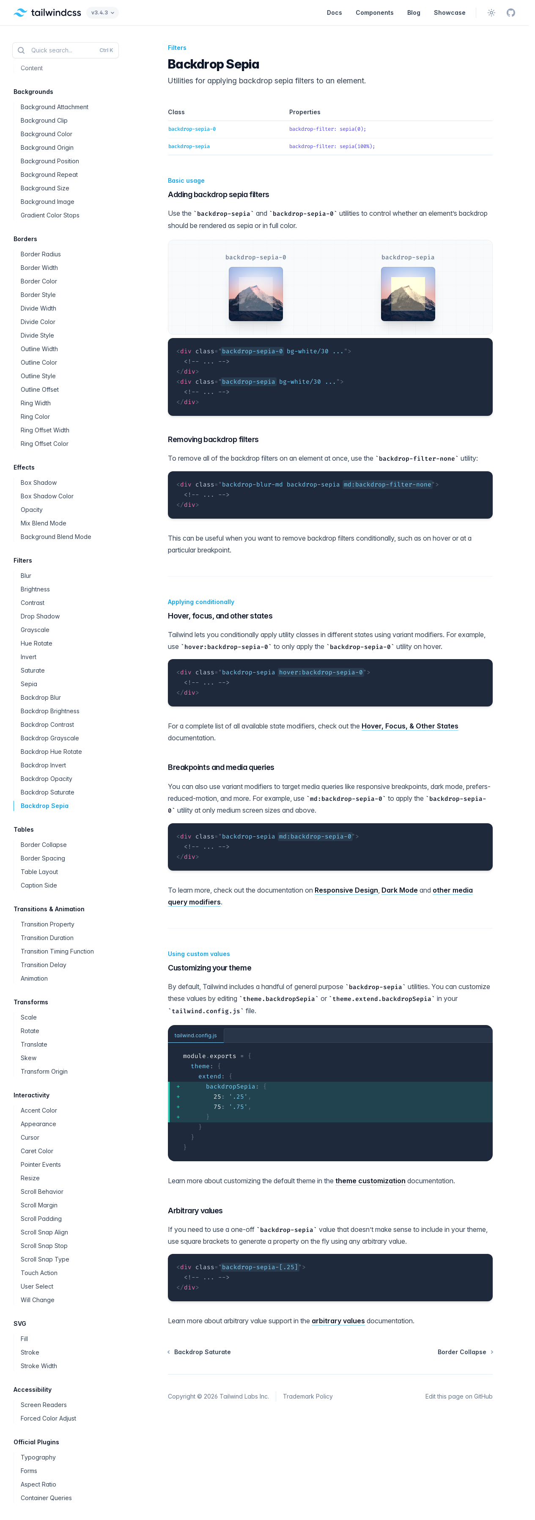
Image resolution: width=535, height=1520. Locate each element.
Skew (28, 1057)
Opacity (32, 509)
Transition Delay (43, 964)
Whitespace (38, 27)
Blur (26, 575)
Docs (334, 12)
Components (375, 12)
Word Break (38, 40)
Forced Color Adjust (48, 1418)
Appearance (38, 1123)
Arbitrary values (194, 1210)
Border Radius (41, 254)
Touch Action (39, 1272)
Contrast (32, 602)
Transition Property (47, 924)
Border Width (39, 267)
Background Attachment (54, 106)
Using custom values (197, 954)
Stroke (30, 1352)
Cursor (30, 1137)
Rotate (30, 1030)
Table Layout (39, 871)
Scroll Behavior (42, 1191)
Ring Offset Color (45, 443)
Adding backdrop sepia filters (217, 194)
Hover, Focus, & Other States (410, 726)
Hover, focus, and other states (219, 615)
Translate (34, 1044)
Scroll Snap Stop (44, 1245)
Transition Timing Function (57, 951)
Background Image (47, 201)
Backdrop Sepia (45, 805)
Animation (34, 978)
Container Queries (46, 1497)
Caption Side (39, 885)
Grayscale (35, 629)
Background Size (45, 188)
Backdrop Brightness (50, 711)
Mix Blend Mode (43, 523)
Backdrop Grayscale (50, 738)
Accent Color (39, 1110)
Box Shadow (39, 482)
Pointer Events (41, 1164)
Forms (29, 1470)
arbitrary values (338, 1321)
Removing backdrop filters (212, 439)
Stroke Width (39, 1365)
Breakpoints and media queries (219, 767)
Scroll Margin (39, 1205)
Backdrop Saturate (47, 792)
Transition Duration (47, 937)
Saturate (33, 670)
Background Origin (47, 147)
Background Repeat (49, 174)
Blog (413, 12)
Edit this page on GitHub (459, 1396)
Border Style (38, 294)
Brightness (35, 589)
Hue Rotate (36, 643)
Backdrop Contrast (47, 724)
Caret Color (37, 1150)
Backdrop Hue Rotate (51, 751)
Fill (24, 1338)
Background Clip (44, 120)
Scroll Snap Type (45, 1259)
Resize (30, 1178)
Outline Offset (40, 389)
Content (32, 67)
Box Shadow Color (47, 496)
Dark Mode (399, 890)
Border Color (39, 281)
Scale (29, 1017)
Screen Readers (44, 1404)
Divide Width (38, 308)
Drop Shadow (40, 616)
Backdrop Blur (41, 697)
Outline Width (39, 348)
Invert (28, 656)
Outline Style (38, 375)
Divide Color (38, 321)
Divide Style (37, 335)
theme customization (370, 1180)
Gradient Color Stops (50, 215)
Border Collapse (44, 844)
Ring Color (35, 416)
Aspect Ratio (38, 1484)
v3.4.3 (102, 12)
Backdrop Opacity (46, 778)
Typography (38, 1457)
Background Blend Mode (56, 536)
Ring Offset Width (45, 430)
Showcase (450, 12)
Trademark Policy (308, 1396)
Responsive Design (346, 890)
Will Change (38, 1299)
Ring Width (36, 403)
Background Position (50, 161)
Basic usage (185, 181)
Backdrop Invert (43, 765)
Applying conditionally (199, 602)
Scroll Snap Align (44, 1232)
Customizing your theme (208, 967)
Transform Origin (44, 1071)
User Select (37, 1286)
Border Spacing (43, 858)
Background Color (46, 133)
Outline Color (39, 362)
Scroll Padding (41, 1218)
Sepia (29, 683)
